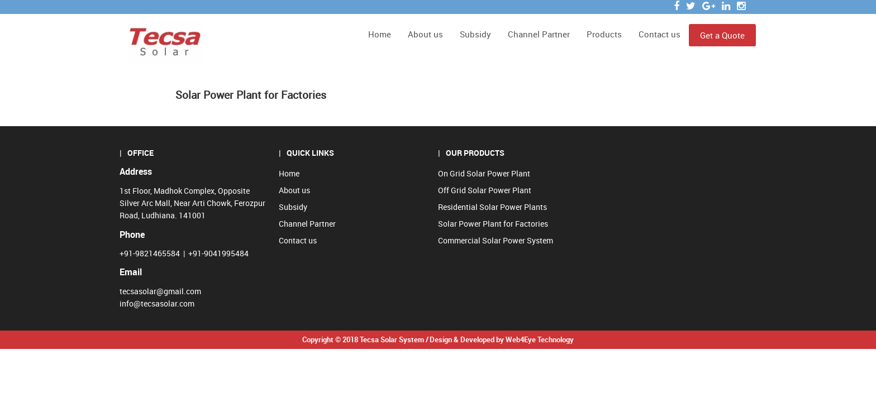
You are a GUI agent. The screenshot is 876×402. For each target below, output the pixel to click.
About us (425, 34)
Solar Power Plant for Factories (493, 223)
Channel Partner (539, 34)
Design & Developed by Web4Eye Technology (502, 339)
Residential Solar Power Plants (492, 207)
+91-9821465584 (150, 253)
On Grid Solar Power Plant (484, 173)
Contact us (659, 34)
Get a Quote (722, 35)
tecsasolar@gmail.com (160, 291)
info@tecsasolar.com (157, 303)
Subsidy (475, 34)
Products (604, 34)
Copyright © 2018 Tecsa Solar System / (365, 339)
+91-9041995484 (218, 253)
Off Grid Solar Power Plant (484, 190)
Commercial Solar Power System (495, 240)
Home (379, 34)
